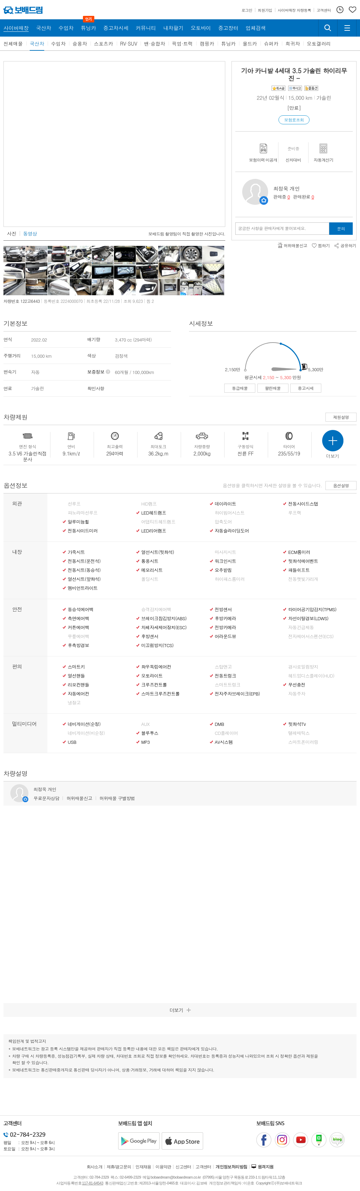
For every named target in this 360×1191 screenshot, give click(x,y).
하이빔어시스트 (230, 512)
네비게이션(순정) (84, 724)
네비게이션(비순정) (86, 733)
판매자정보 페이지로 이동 (263, 200)
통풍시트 (149, 561)
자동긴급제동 (301, 627)
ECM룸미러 (299, 552)
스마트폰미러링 (303, 742)
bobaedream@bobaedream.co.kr (176, 1177)
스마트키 (76, 666)
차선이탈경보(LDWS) (308, 618)
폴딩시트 (149, 579)
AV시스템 (224, 742)
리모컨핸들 (78, 684)
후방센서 (149, 636)
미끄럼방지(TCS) (157, 645)
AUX (145, 724)
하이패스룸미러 (230, 579)
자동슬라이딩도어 (232, 530)
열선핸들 (76, 675)
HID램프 (149, 503)
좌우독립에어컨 (156, 666)
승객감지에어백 (156, 609)
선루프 (74, 503)
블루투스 (149, 733)
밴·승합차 (154, 43)
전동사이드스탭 (303, 503)
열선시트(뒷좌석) (157, 552)
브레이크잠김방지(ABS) (164, 618)
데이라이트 (225, 503)
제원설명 (341, 417)
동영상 (30, 233)
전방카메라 (225, 627)
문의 (341, 228)
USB (72, 742)
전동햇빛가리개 (303, 579)
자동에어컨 (78, 693)
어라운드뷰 (225, 636)
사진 (11, 233)
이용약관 (163, 1166)
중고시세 (306, 388)
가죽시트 (76, 552)
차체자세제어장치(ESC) (164, 627)
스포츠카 (103, 43)
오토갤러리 (319, 43)
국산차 (37, 43)
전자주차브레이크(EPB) (237, 693)
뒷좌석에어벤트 (303, 561)
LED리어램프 (153, 530)
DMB (219, 724)
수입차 (58, 43)
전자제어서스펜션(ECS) (310, 636)
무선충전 (296, 684)
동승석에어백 (80, 609)
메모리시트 (152, 570)
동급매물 (240, 388)
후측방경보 (78, 645)
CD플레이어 (226, 733)
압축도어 (223, 521)
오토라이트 (152, 675)
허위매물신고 (79, 798)
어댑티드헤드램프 (158, 521)
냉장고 (74, 702)
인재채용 (143, 1166)
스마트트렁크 (227, 684)
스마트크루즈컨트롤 (160, 693)
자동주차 (296, 693)
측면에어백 (78, 618)
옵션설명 (341, 485)
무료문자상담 (46, 798)
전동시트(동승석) (84, 570)
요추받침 (223, 570)
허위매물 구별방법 (117, 798)
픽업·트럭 (182, 43)
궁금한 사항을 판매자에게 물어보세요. (272, 228)
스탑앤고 (223, 666)
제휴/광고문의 (119, 1166)
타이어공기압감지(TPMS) (312, 609)
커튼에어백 (78, 627)
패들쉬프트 (299, 570)
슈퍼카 (271, 43)
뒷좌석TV (297, 724)
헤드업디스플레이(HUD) (311, 675)
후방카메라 (225, 618)
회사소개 (95, 1166)
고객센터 (203, 1166)
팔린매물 (273, 388)
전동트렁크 (225, 675)
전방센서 (223, 609)
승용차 (80, 43)
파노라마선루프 (82, 512)
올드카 (250, 43)
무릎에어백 (78, 636)
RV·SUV (129, 43)
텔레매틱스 (299, 733)
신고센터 (183, 1166)
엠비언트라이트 (82, 588)
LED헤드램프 (153, 512)
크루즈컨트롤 (154, 684)
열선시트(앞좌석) (84, 579)
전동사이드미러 (82, 530)
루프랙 (294, 512)
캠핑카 (207, 43)
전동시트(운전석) (84, 561)
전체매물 (13, 43)
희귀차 (292, 43)
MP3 (145, 742)
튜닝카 (228, 43)
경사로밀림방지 (303, 666)
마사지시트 (225, 552)
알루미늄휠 (78, 521)
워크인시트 (225, 561)
